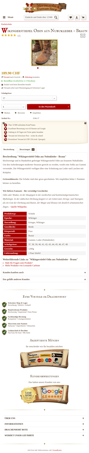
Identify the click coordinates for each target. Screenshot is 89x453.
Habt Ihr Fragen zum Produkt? (18, 263)
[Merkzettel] (70, 17)
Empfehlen (35, 113)
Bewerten (20, 113)
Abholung (28, 77)
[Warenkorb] (83, 17)
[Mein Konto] (77, 17)
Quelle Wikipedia (19, 206)
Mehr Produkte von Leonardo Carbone (21, 265)
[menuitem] (8, 17)
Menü (8, 16)
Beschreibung (8, 149)
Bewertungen (27, 149)
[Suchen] (55, 17)
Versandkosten (57, 450)
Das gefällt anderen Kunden (16, 279)
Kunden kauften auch (13, 272)
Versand (7, 77)
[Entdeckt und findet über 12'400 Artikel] (41, 17)
